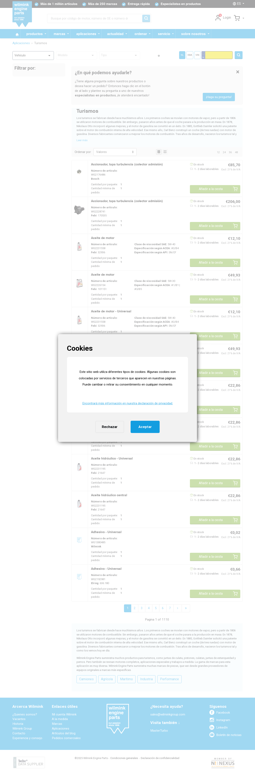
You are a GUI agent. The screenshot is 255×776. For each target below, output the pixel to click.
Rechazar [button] (110, 427)
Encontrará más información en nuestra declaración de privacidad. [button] (127, 403)
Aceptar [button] (145, 427)
